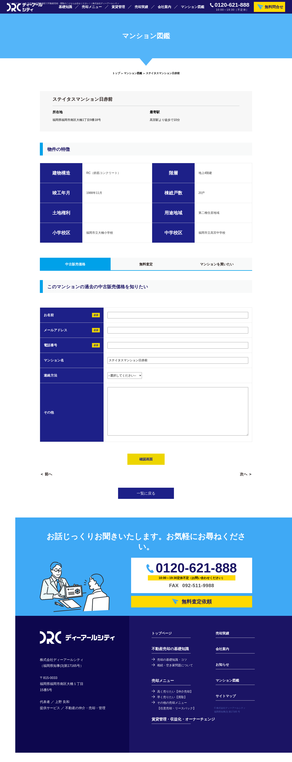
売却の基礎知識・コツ (174, 668)
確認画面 (146, 464)
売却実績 (141, 9)
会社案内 (164, 9)
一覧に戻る (146, 498)
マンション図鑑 (192, 9)
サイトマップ (224, 704)
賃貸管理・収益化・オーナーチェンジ (183, 728)
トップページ (163, 641)
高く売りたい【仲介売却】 (177, 700)
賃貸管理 (118, 9)
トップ (116, 78)
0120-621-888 (232, 7)
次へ (243, 479)
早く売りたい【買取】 (174, 706)
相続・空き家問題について (177, 673)
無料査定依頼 (197, 608)
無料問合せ (274, 9)
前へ (48, 479)
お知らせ (220, 673)
